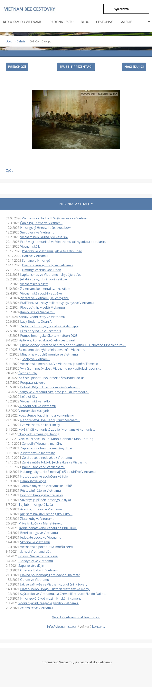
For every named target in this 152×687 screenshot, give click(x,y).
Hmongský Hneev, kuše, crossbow (45, 227)
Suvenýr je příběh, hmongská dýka (45, 500)
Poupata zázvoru (32, 382)
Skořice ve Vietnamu (35, 542)
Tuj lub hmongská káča (35, 504)
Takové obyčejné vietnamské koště (46, 486)
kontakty (98, 626)
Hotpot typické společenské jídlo (44, 476)
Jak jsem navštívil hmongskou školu (46, 514)
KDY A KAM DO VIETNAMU (23, 24)
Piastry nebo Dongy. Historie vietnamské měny (55, 589)
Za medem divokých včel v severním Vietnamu (51, 350)
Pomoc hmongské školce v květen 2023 (49, 335)
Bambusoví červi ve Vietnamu (43, 467)
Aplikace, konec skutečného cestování (47, 340)
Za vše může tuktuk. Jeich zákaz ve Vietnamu (55, 462)
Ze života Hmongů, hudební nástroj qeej (49, 326)
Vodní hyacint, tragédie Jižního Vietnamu (48, 603)
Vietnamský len (31, 246)
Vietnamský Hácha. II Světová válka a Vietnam (55, 218)
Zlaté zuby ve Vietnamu (37, 518)
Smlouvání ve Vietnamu (37, 232)
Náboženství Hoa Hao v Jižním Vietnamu (50, 420)
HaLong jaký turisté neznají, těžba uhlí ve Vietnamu (58, 472)
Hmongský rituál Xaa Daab (41, 270)
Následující (134, 67)
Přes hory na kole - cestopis (40, 331)
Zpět (9, 170)
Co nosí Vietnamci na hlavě (38, 556)
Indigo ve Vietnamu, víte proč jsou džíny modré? (53, 392)
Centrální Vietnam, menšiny (42, 443)
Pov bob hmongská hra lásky (41, 495)
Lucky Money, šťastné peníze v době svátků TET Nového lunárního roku (73, 345)
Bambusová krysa (33, 481)
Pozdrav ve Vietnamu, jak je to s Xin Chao (52, 251)
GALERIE (126, 22)
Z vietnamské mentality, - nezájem (45, 288)
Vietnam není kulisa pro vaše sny (44, 237)
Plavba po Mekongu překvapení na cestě (50, 575)
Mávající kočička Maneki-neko (40, 523)
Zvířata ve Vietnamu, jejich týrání (44, 298)
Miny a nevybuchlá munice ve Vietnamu (49, 354)
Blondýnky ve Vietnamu (35, 561)
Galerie (21, 41)
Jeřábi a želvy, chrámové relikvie (43, 279)
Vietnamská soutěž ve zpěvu (41, 293)
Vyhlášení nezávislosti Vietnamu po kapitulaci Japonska (60, 368)
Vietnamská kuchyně (33, 411)
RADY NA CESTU (61, 24)
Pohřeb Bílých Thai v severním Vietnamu (50, 387)
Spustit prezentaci (76, 67)
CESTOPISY (104, 24)
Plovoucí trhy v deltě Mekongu (42, 307)
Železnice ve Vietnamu (36, 608)
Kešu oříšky (29, 396)
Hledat (109, 8)
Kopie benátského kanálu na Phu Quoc (48, 528)
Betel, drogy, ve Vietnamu (39, 533)
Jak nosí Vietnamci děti (34, 551)
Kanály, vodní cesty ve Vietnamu (42, 317)
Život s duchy (27, 373)
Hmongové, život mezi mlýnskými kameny (50, 598)
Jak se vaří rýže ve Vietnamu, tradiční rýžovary (53, 584)
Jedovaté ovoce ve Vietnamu (41, 537)
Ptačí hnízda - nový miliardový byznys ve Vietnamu (57, 303)
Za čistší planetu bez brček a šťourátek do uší (52, 378)
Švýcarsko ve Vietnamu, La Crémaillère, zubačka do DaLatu (63, 594)
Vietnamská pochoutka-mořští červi (46, 547)
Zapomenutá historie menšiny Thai (46, 448)
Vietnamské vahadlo (35, 401)
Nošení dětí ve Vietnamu (37, 406)
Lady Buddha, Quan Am (37, 321)
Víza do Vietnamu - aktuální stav (76, 617)
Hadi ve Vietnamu (35, 256)
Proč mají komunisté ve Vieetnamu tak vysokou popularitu (63, 242)
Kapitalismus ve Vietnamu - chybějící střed (50, 274)
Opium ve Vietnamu (34, 579)
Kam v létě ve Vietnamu (37, 312)
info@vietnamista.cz (61, 626)
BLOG (85, 22)
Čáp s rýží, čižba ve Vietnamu (41, 223)
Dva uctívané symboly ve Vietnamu (47, 265)
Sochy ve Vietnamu (36, 359)
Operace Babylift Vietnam (39, 570)
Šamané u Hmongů (35, 260)
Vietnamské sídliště (34, 284)
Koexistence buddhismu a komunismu (46, 415)
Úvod (9, 41)
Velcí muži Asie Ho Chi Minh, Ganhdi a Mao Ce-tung (55, 439)
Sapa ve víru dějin (31, 565)
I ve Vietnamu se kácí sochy (40, 425)
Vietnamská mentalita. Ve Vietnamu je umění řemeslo (59, 364)
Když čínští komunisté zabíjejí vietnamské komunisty (56, 429)
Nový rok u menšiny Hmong (39, 434)
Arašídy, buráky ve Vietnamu (41, 509)
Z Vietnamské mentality (37, 453)
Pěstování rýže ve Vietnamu (40, 490)
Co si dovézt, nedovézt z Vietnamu (47, 457)
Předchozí (17, 67)
